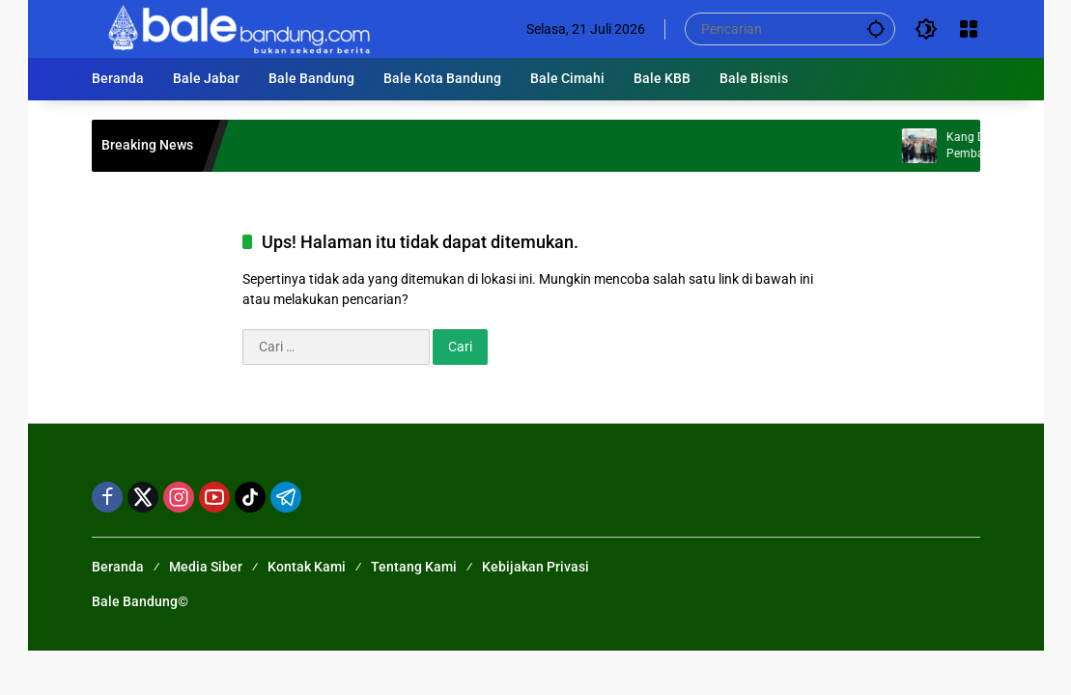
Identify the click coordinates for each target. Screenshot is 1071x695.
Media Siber (205, 566)
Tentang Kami (414, 566)
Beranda (118, 566)
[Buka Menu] (968, 29)
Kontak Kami (307, 566)
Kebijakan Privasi (535, 566)
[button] (876, 28)
